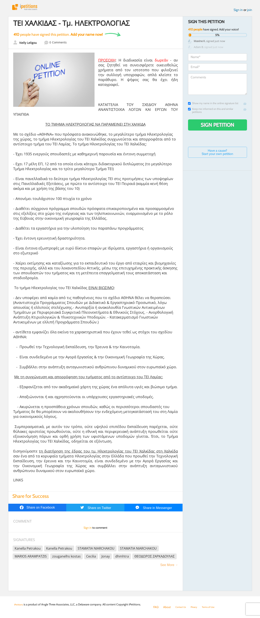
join (249, 12)
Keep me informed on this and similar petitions (210, 112)
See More (167, 567)
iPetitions (29, 8)
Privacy (198, 607)
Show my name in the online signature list (213, 105)
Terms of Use (215, 607)
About (167, 607)
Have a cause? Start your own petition (217, 154)
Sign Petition (217, 127)
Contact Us (182, 607)
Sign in (238, 12)
